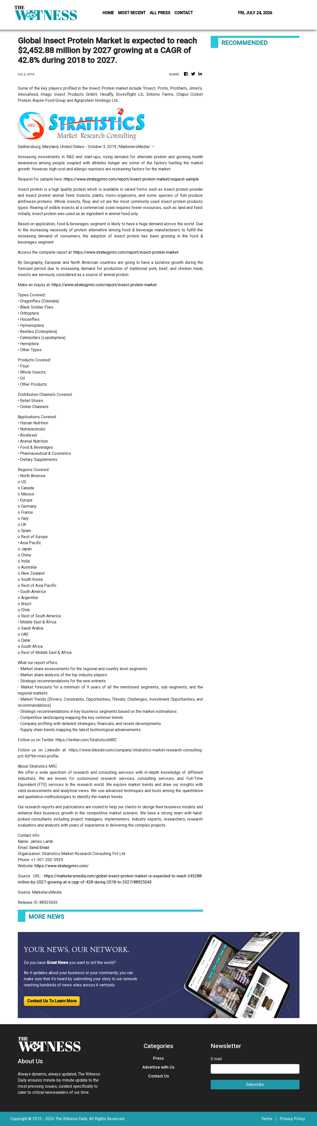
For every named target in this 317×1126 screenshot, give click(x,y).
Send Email (39, 847)
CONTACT (183, 12)
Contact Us (158, 1076)
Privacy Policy (292, 1118)
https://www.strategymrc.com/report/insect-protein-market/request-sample (131, 179)
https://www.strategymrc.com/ (62, 865)
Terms (266, 1118)
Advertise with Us (158, 1067)
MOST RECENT (132, 12)
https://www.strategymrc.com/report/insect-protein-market (125, 252)
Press (158, 1058)
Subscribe (255, 1084)
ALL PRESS (160, 12)
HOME (108, 12)
